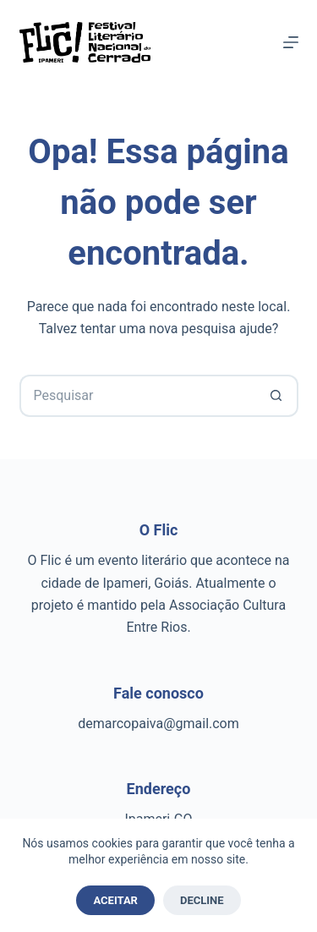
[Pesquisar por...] (137, 396)
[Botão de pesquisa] (277, 396)
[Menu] (290, 42)
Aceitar (115, 900)
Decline (202, 900)
